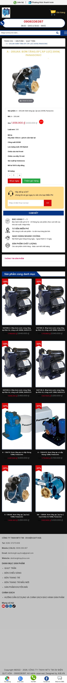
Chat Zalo (20, 679)
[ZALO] (10, 607)
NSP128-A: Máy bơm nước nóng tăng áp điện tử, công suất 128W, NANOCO (50, 391)
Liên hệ (18, 2)
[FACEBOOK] (7, 607)
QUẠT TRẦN (30, 41)
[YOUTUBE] (3, 607)
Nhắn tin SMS (59, 679)
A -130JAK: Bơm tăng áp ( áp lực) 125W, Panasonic (16, 516)
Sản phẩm (20, 41)
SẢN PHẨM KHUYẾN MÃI (16, 588)
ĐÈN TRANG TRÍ (12, 579)
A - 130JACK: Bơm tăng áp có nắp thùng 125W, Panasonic (50, 453)
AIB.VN (61, 675)
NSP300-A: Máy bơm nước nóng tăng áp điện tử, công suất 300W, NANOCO (50, 329)
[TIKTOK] (14, 607)
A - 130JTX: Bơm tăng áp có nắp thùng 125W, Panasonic (16, 453)
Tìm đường (7, 679)
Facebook (46, 679)
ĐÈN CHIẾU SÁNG (12, 574)
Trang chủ (8, 41)
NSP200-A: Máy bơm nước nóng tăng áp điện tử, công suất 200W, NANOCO (16, 391)
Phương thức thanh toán (41, 2)
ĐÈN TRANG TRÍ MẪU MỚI (16, 584)
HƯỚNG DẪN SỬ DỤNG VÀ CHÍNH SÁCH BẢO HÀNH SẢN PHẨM (34, 598)
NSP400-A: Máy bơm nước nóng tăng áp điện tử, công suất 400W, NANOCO (16, 329)
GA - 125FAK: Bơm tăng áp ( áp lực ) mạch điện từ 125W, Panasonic (50, 516)
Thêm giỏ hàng (31, 181)
